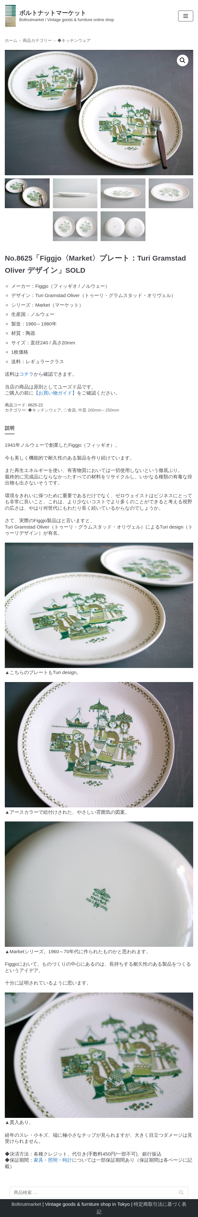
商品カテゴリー (37, 40)
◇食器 (69, 410)
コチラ (26, 374)
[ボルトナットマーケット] (59, 15)
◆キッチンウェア (74, 40)
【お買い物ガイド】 (55, 393)
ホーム (11, 40)
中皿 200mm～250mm (98, 410)
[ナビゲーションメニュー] (185, 16)
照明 (53, 1160)
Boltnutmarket (26, 1204)
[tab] (9, 429)
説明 (9, 428)
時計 (67, 1160)
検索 (181, 1193)
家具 (38, 1160)
